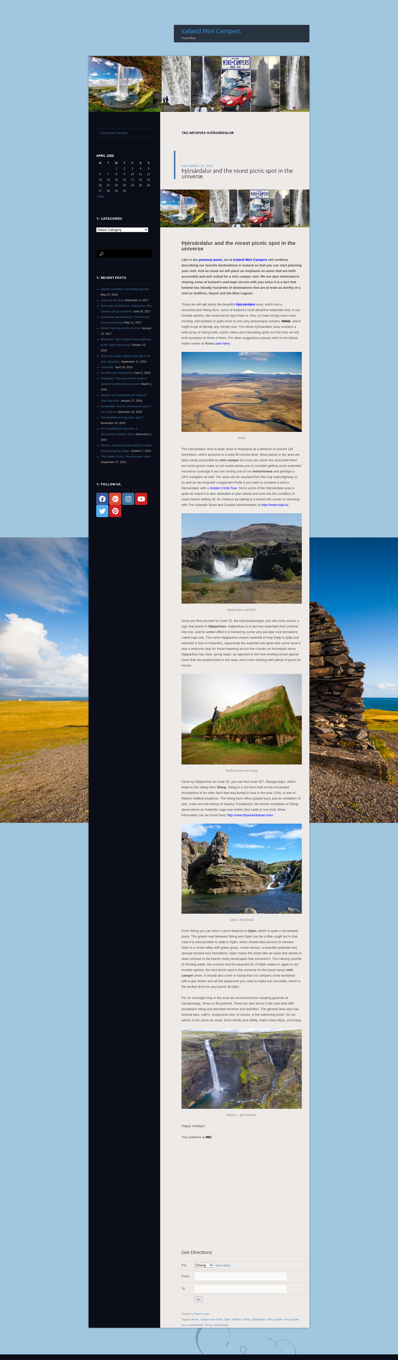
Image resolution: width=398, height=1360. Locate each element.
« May (100, 196)
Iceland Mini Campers (211, 31)
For (184, 1265)
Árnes (195, 1319)
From (185, 1276)
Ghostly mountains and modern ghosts (124, 289)
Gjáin (227, 1319)
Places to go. (202, 1313)
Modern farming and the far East (121, 328)
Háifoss (237, 1319)
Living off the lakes (112, 300)
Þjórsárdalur (246, 304)
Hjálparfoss (259, 1319)
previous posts (210, 260)
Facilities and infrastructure (117, 372)
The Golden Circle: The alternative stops (126, 456)
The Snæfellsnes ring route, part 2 (122, 417)
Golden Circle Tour (223, 488)
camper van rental (211, 1319)
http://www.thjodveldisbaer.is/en (250, 815)
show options (223, 1265)
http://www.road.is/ (274, 505)
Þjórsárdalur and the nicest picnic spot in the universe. (237, 173)
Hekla (286, 321)
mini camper (274, 1319)
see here (222, 343)
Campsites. (108, 367)
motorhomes (195, 1325)
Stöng (208, 1325)
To (183, 1288)
